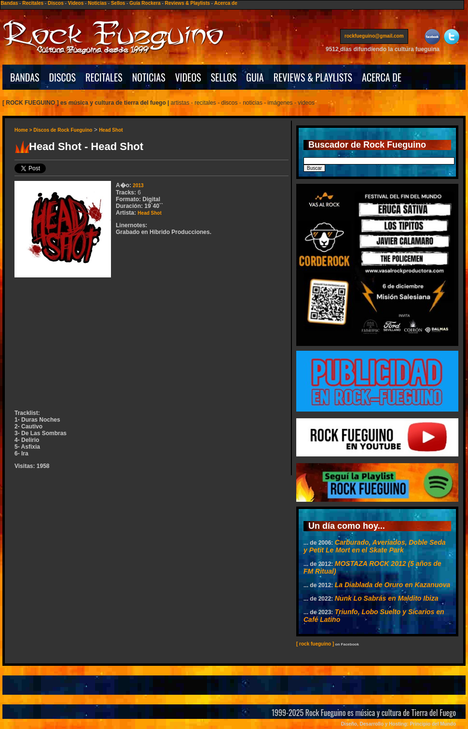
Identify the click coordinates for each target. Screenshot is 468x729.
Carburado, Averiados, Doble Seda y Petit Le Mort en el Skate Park (374, 546)
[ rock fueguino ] (315, 643)
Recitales (32, 3)
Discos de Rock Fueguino (62, 130)
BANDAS (25, 77)
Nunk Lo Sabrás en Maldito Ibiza (387, 598)
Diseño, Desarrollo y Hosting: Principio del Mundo (398, 724)
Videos (76, 3)
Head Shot (111, 130)
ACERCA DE (381, 77)
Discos (56, 3)
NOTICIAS (148, 77)
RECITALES (104, 77)
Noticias (97, 3)
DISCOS (62, 77)
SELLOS (224, 77)
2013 (138, 185)
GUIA (254, 77)
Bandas (9, 3)
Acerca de (225, 3)
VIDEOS (188, 77)
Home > (23, 130)
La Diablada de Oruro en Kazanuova (393, 585)
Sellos (118, 3)
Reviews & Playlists (187, 3)
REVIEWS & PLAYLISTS (313, 77)
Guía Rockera (144, 3)
